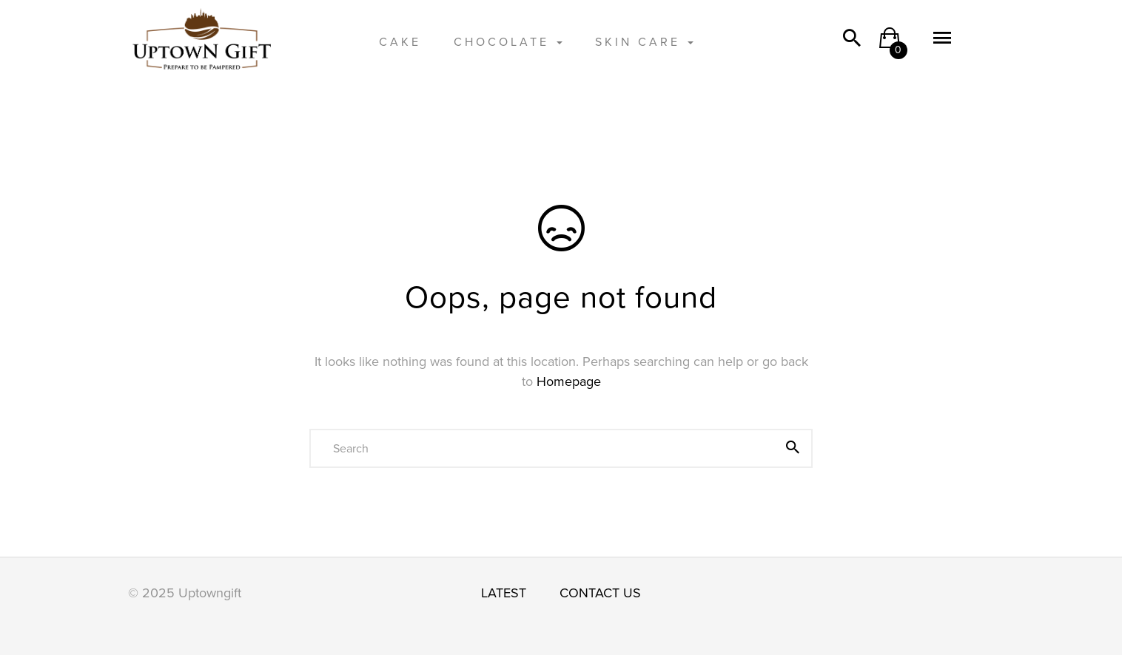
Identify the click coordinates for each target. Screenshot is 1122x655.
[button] (889, 42)
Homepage (569, 381)
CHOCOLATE (508, 42)
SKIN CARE (644, 42)
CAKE (400, 42)
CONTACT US (600, 593)
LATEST (503, 593)
